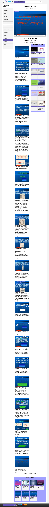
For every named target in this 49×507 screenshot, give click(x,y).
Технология (5, 38)
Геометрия (5, 16)
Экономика (5, 49)
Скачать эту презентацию (30, 8)
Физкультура (5, 41)
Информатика (5, 19)
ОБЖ (4, 31)
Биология (5, 13)
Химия (4, 44)
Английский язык (6, 10)
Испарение (39, 53)
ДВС (31, 64)
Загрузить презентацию (21, 1)
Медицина (5, 25)
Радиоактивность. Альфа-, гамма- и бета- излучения (40, 87)
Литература (5, 22)
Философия (5, 43)
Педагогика (5, 35)
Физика (5, 40)
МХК (4, 28)
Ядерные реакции (33, 53)
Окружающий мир (6, 34)
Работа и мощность (41, 64)
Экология (5, 47)
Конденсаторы (17, 497)
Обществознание (6, 32)
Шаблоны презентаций (7, 46)
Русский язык (5, 37)
